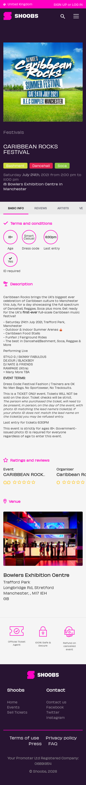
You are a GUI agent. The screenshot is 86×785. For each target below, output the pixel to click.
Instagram (55, 717)
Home (12, 702)
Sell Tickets (17, 712)
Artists (63, 208)
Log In (77, 4)
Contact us (56, 702)
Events (13, 707)
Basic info (16, 208)
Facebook (55, 707)
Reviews (40, 208)
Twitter (52, 712)
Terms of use (24, 737)
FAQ (52, 743)
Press (35, 743)
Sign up (60, 4)
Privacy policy (61, 737)
